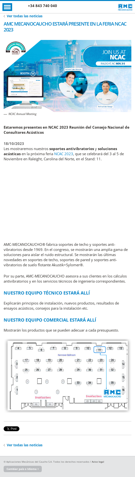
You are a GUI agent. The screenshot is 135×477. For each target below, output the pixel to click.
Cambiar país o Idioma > (23, 469)
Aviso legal (98, 461)
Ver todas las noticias (24, 16)
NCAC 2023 (63, 153)
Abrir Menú (7, 7)
